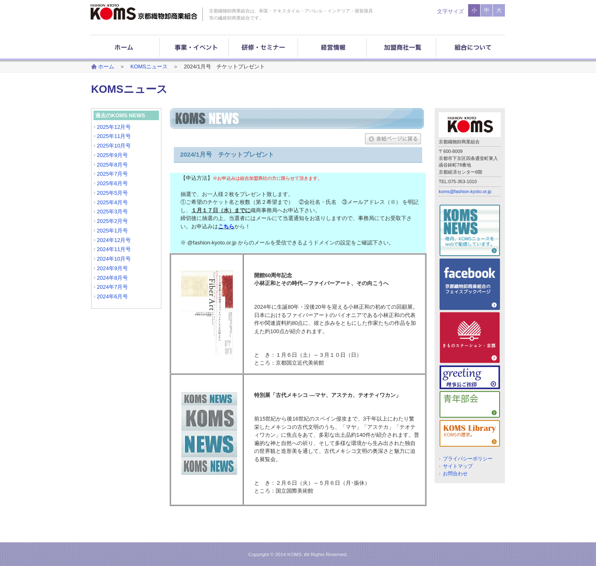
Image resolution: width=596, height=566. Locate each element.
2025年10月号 (114, 146)
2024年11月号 (114, 249)
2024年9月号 (112, 268)
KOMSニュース (149, 66)
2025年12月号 (114, 127)
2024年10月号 (114, 259)
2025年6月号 (112, 183)
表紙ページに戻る (393, 138)
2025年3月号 (112, 211)
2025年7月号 (112, 174)
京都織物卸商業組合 (144, 12)
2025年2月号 (112, 221)
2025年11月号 (114, 136)
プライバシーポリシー (468, 458)
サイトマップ (458, 466)
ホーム (106, 66)
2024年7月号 (112, 287)
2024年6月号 (112, 296)
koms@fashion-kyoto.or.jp (465, 191)
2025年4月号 (112, 202)
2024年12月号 (114, 240)
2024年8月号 (112, 278)
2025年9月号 (112, 155)
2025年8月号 (112, 165)
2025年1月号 (112, 230)
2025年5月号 (112, 193)
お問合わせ (455, 473)
